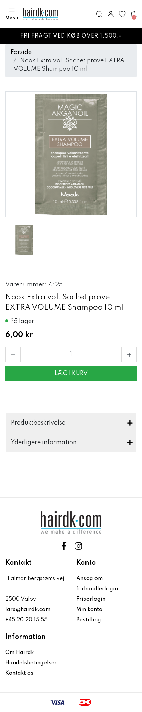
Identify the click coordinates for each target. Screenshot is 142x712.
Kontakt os (19, 673)
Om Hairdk (19, 652)
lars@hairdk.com (27, 609)
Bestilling (88, 620)
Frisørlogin (90, 599)
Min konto (89, 609)
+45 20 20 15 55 (26, 620)
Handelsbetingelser (31, 663)
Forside (21, 52)
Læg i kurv (71, 373)
